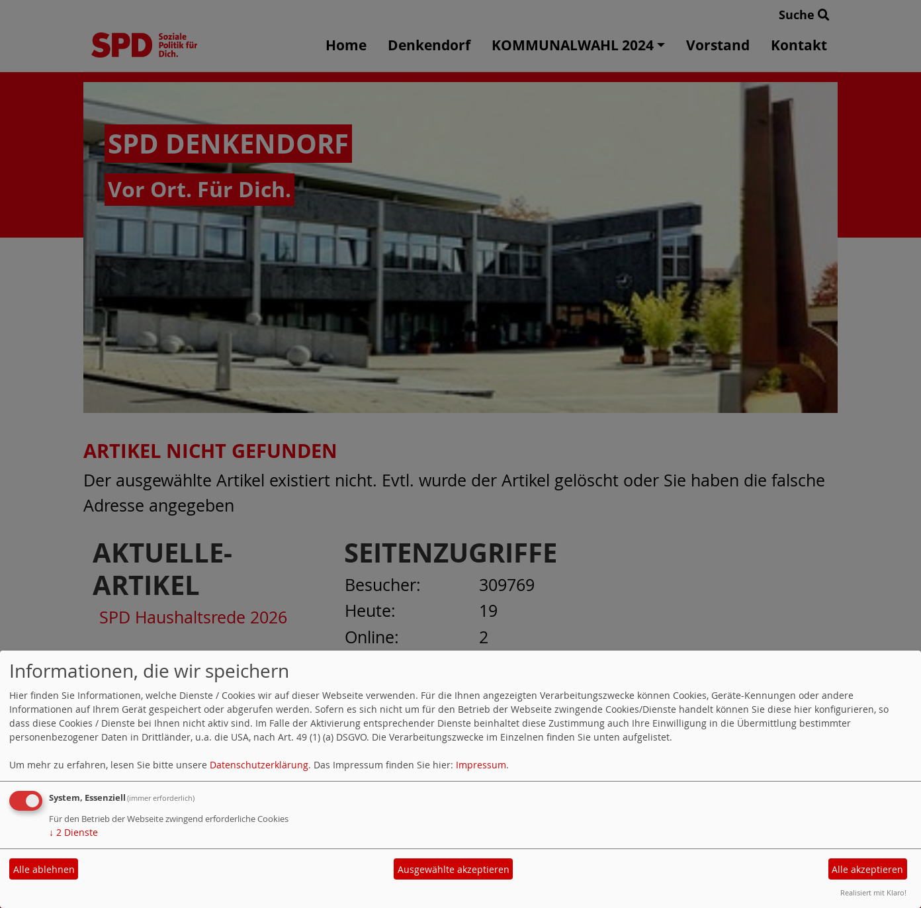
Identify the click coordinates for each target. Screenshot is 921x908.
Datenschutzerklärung (259, 764)
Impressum (481, 764)
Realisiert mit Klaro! (873, 892)
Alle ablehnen (44, 869)
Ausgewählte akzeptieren (453, 869)
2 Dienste (73, 832)
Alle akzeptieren (867, 869)
